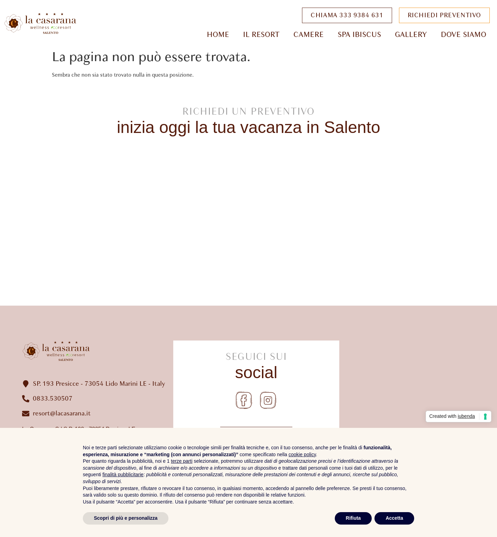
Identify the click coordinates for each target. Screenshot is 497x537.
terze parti (181, 461)
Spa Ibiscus (359, 34)
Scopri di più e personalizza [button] (125, 518)
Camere (308, 34)
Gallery (411, 34)
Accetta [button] (394, 518)
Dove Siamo (463, 34)
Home (218, 34)
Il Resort (261, 34)
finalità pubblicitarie (123, 474)
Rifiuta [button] (353, 518)
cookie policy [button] (302, 454)
